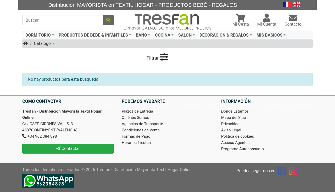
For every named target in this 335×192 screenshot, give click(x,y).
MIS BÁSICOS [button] (269, 35)
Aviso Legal (231, 130)
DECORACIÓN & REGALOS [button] (224, 35)
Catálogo (42, 43)
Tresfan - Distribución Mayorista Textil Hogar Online (144, 169)
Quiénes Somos (135, 117)
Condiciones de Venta (141, 130)
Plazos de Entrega (137, 111)
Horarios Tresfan (136, 142)
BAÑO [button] (141, 35)
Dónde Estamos (235, 111)
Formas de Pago (136, 136)
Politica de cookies (237, 136)
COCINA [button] (162, 35)
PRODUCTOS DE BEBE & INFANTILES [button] (93, 35)
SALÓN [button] (185, 35)
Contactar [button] (68, 148)
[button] (240, 20)
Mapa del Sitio (233, 117)
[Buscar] (62, 20)
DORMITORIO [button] (38, 35)
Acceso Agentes (235, 142)
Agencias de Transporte (142, 123)
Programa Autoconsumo (242, 149)
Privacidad (230, 123)
